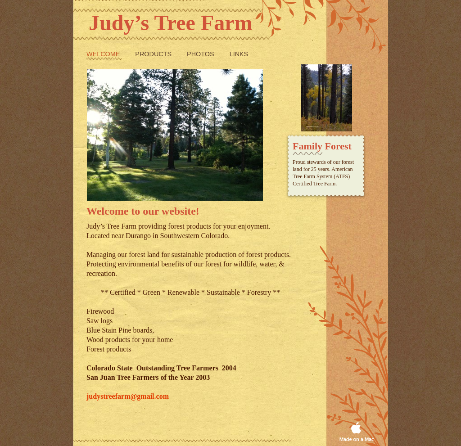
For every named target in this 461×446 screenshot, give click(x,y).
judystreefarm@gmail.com (127, 396)
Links (239, 54)
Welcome (104, 54)
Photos (201, 54)
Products (154, 54)
